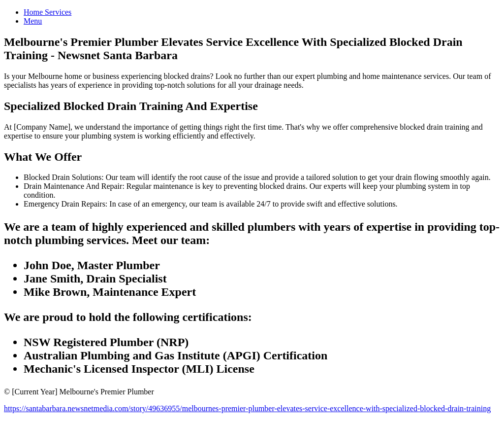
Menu (33, 21)
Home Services (47, 12)
